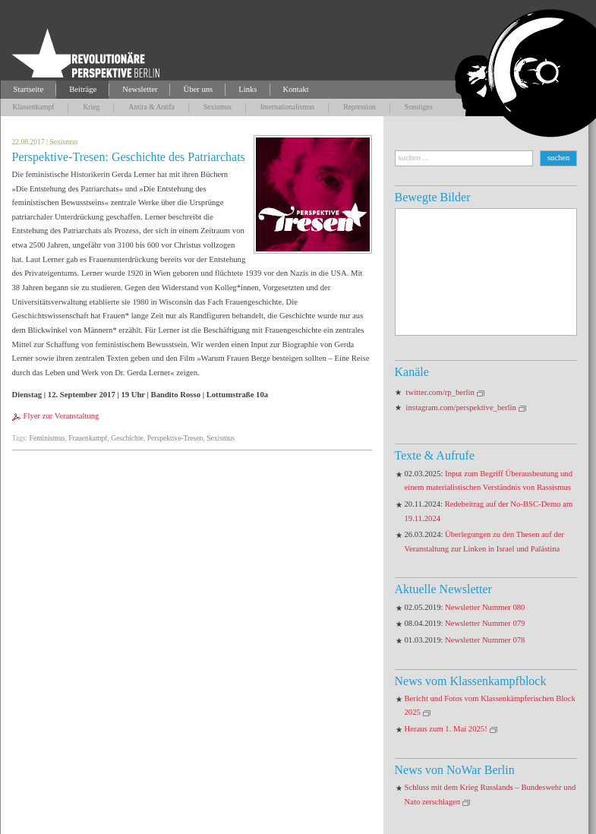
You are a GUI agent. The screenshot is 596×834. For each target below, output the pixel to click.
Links (247, 89)
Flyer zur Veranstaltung (61, 416)
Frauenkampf (87, 438)
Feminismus (47, 438)
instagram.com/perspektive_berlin (461, 407)
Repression (359, 107)
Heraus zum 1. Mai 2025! (446, 729)
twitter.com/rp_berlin (440, 392)
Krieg (91, 107)
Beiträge (82, 89)
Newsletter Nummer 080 (485, 607)
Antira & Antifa (151, 107)
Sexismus (217, 107)
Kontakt (296, 89)
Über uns (198, 89)
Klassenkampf (34, 107)
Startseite (29, 89)
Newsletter (139, 89)
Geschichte (127, 438)
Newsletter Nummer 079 (485, 623)
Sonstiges (419, 107)
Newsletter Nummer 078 (485, 640)
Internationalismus (287, 107)
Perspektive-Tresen (175, 438)
